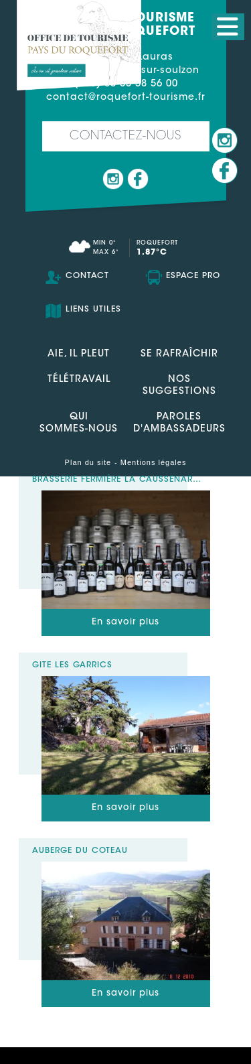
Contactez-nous (125, 137)
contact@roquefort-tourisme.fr (125, 98)
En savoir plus (125, 622)
